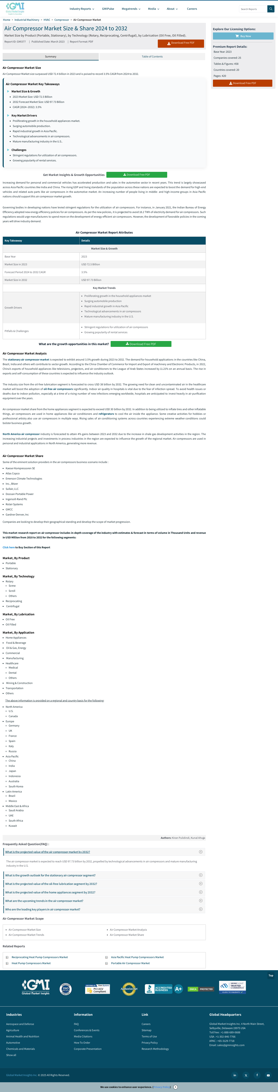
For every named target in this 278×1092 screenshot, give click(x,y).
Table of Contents (152, 56)
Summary (50, 56)
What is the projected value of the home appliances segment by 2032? (105, 892)
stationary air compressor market (28, 359)
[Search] (270, 8)
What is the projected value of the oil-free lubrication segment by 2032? (105, 884)
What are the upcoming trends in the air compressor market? (105, 901)
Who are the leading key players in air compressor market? (105, 909)
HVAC (47, 20)
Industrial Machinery (27, 20)
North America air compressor (21, 434)
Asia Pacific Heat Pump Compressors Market (137, 957)
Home (6, 20)
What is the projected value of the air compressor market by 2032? (105, 852)
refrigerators (106, 414)
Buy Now (243, 36)
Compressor (61, 20)
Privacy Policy (161, 1087)
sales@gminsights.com (230, 1045)
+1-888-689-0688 (230, 1032)
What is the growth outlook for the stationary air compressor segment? (105, 875)
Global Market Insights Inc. (21, 1075)
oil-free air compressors (58, 389)
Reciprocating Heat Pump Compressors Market (40, 957)
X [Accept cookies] (175, 1087)
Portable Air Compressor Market (130, 963)
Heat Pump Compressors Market (31, 963)
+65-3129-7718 (225, 1041)
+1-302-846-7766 (225, 1036)
